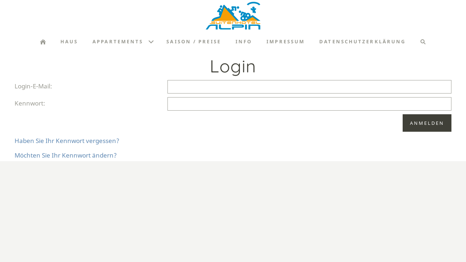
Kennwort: (30, 103)
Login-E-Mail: (33, 86)
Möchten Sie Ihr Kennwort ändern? (66, 155)
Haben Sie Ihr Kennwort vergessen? (67, 140)
